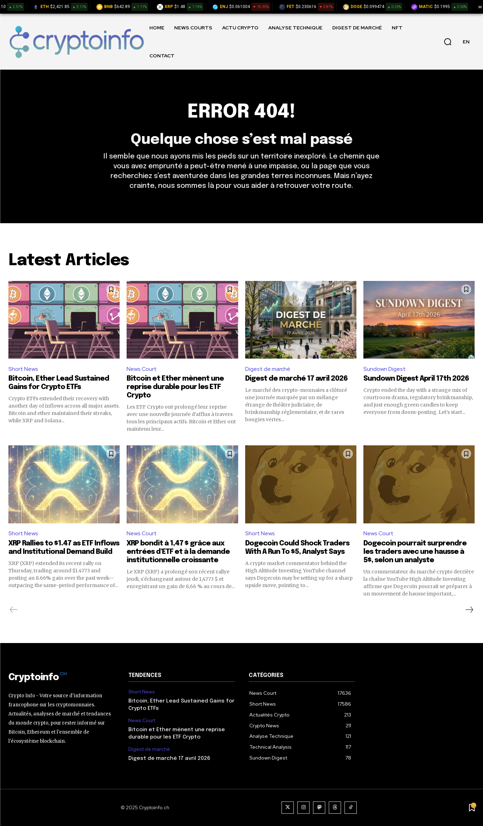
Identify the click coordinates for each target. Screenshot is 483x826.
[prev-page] (13, 610)
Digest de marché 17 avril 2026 (296, 378)
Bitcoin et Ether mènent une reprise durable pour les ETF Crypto (175, 387)
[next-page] (469, 610)
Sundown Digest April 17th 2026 (416, 378)
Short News (23, 369)
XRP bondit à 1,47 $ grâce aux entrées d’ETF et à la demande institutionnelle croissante (178, 552)
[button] (448, 41)
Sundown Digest (384, 369)
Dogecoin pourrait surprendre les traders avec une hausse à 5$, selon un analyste (415, 552)
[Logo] (76, 41)
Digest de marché (267, 369)
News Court (142, 369)
